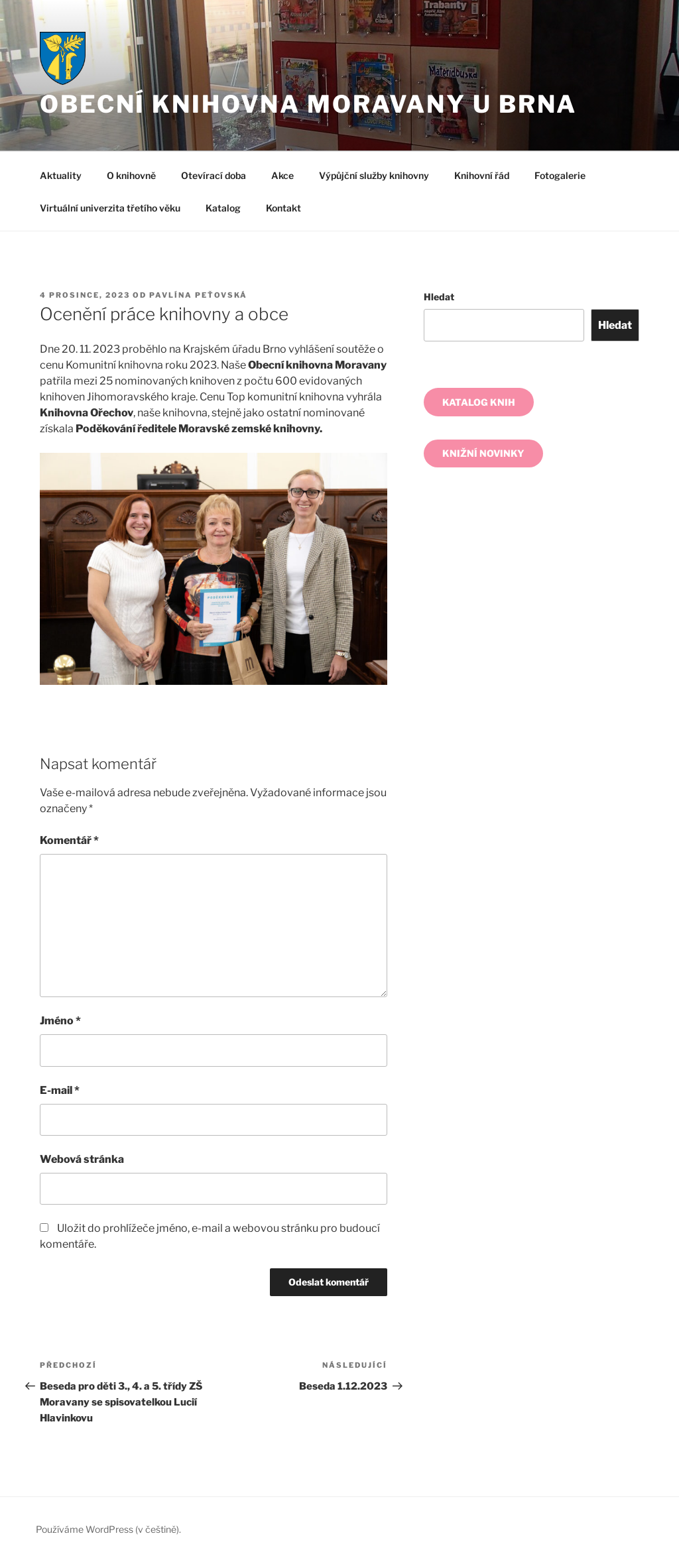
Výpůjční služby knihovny (374, 175)
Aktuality (61, 175)
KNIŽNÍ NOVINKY (483, 453)
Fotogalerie (560, 175)
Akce (282, 175)
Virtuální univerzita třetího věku (110, 207)
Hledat (439, 296)
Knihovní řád (481, 175)
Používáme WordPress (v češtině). (108, 1529)
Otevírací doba (213, 175)
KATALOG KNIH (478, 402)
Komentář (69, 840)
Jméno (60, 1020)
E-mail (60, 1090)
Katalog (223, 207)
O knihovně (131, 175)
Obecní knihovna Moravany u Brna (308, 104)
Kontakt (283, 207)
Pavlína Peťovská (198, 295)
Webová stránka (82, 1159)
